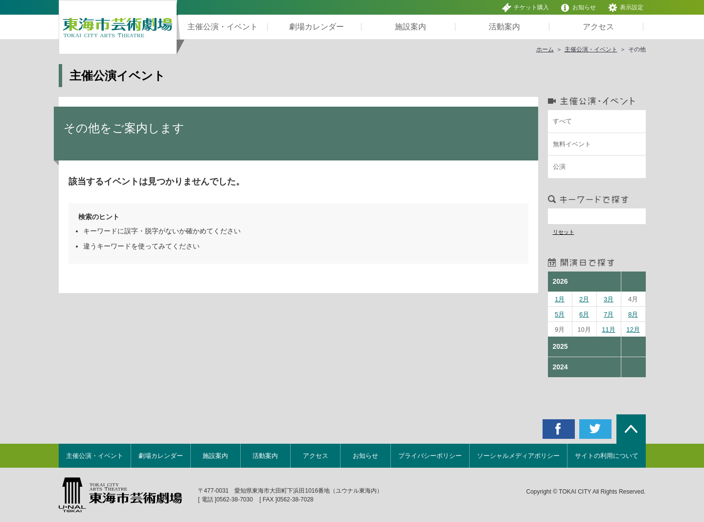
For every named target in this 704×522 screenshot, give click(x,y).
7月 (608, 314)
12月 (632, 329)
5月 (560, 314)
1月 (560, 299)
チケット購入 (525, 7)
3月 (608, 299)
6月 (584, 314)
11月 (608, 329)
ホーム (545, 49)
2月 (584, 299)
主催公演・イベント (591, 49)
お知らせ (578, 7)
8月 (633, 314)
